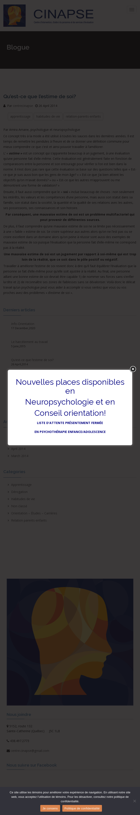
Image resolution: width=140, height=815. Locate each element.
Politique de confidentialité (82, 808)
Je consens (50, 808)
